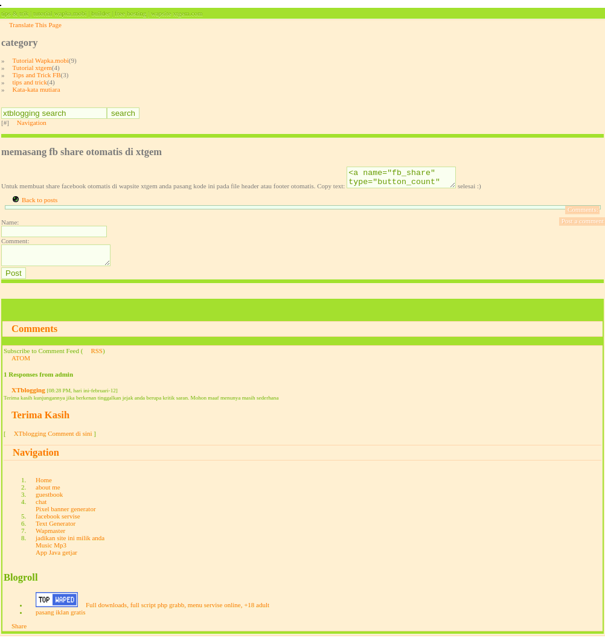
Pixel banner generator (66, 516)
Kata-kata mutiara (36, 89)
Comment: (15, 244)
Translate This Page (35, 24)
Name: (10, 225)
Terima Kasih (40, 422)
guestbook (49, 501)
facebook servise (58, 523)
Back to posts (39, 203)
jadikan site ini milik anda (70, 545)
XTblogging (28, 397)
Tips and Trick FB (37, 74)
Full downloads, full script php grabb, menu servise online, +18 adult (177, 612)
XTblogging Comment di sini (53, 440)
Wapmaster (50, 537)
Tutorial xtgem (32, 67)
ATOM (20, 365)
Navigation (31, 122)
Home (44, 487)
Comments (34, 336)
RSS (97, 358)
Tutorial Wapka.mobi (41, 60)
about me (48, 494)
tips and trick (30, 82)
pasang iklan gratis (60, 619)
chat (41, 508)
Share (19, 633)
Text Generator (55, 530)
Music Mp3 (51, 552)
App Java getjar (56, 559)
